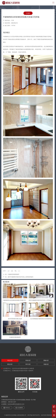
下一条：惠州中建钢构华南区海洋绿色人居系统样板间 (18, 277)
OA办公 (6, 407)
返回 (28, 13)
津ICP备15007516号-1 (33, 415)
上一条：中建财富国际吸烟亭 (11, 274)
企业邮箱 (19, 407)
